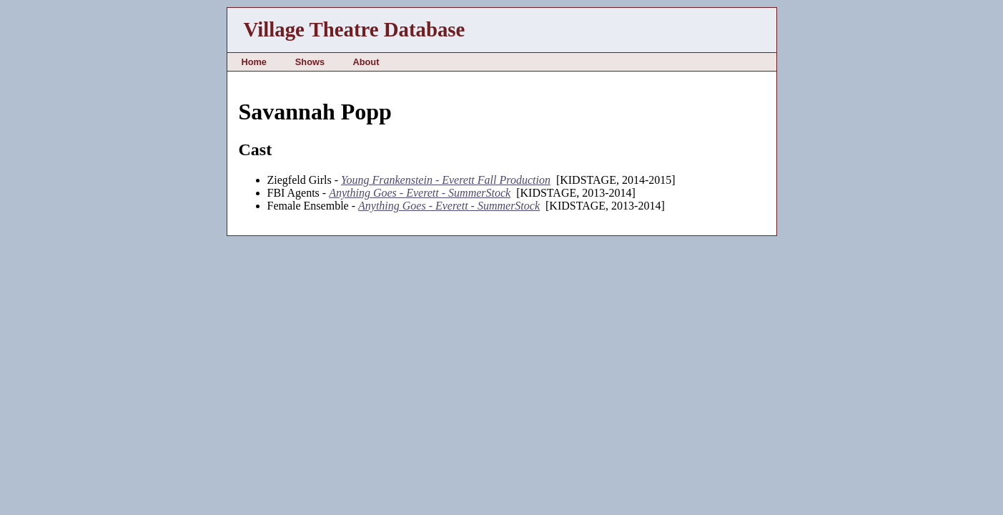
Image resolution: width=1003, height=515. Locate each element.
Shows (310, 62)
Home (254, 62)
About (365, 62)
